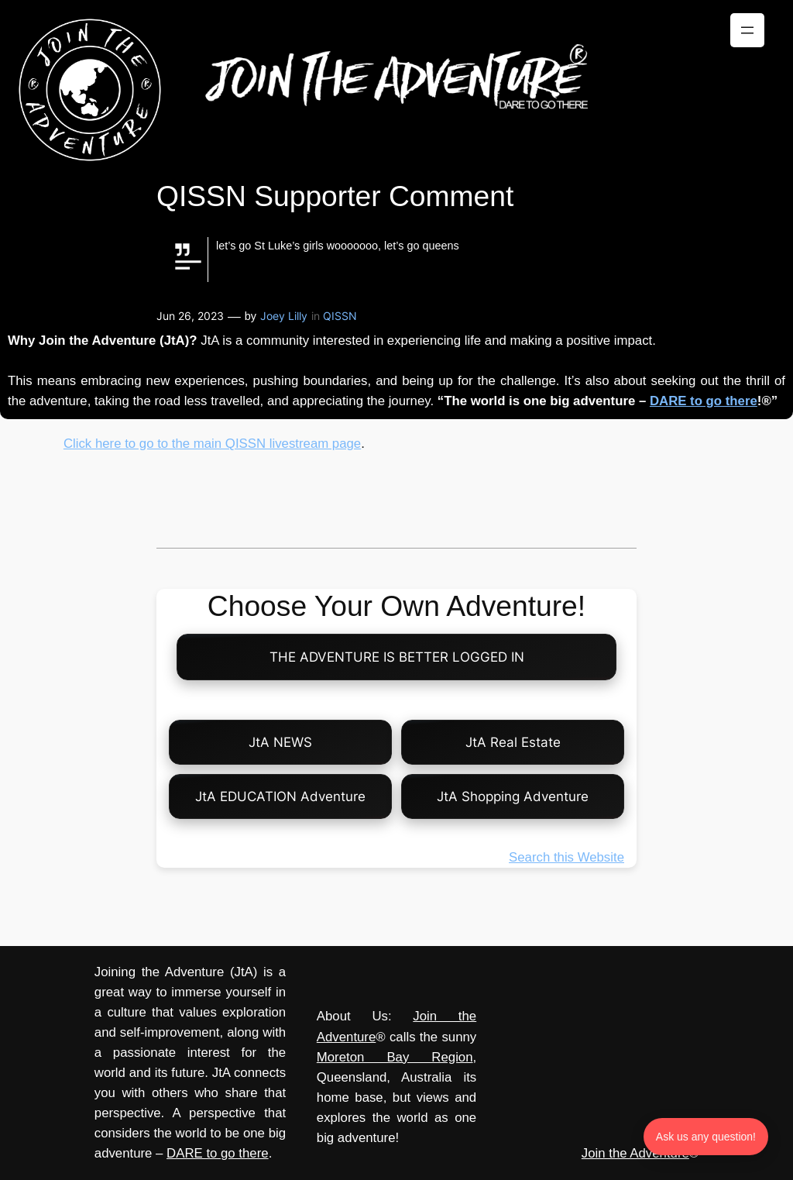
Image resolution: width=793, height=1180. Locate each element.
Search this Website (566, 857)
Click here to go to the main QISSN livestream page (212, 443)
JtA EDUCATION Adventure (280, 796)
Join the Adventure (635, 1153)
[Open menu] (747, 30)
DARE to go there (703, 401)
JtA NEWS (280, 742)
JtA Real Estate (513, 742)
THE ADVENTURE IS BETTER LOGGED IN (396, 657)
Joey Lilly (283, 315)
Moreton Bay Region (395, 1057)
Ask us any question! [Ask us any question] (706, 1136)
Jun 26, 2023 (190, 315)
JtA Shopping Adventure (513, 796)
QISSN (340, 315)
